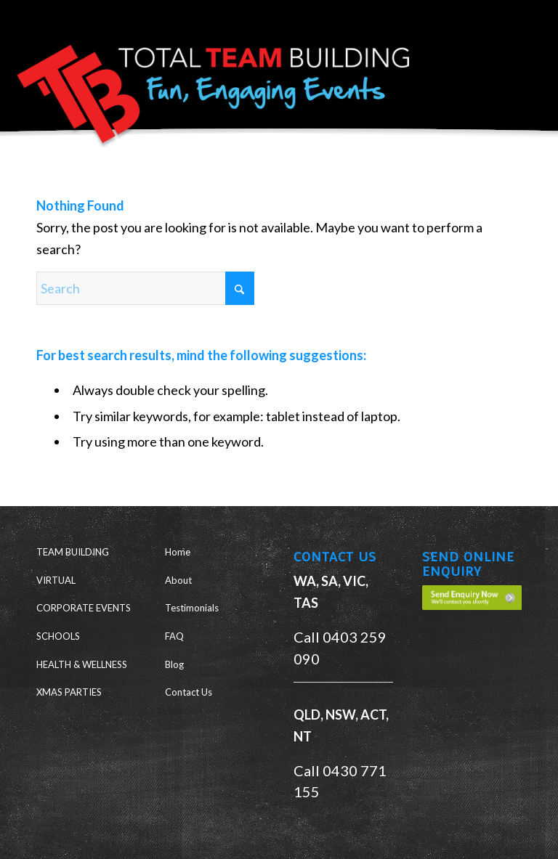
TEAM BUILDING (72, 552)
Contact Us (188, 692)
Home (177, 552)
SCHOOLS (58, 636)
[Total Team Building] (207, 82)
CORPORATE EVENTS (83, 608)
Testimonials (192, 608)
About (178, 580)
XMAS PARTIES (69, 692)
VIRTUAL (56, 580)
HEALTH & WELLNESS (81, 664)
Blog (174, 664)
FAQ (174, 636)
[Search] (145, 288)
